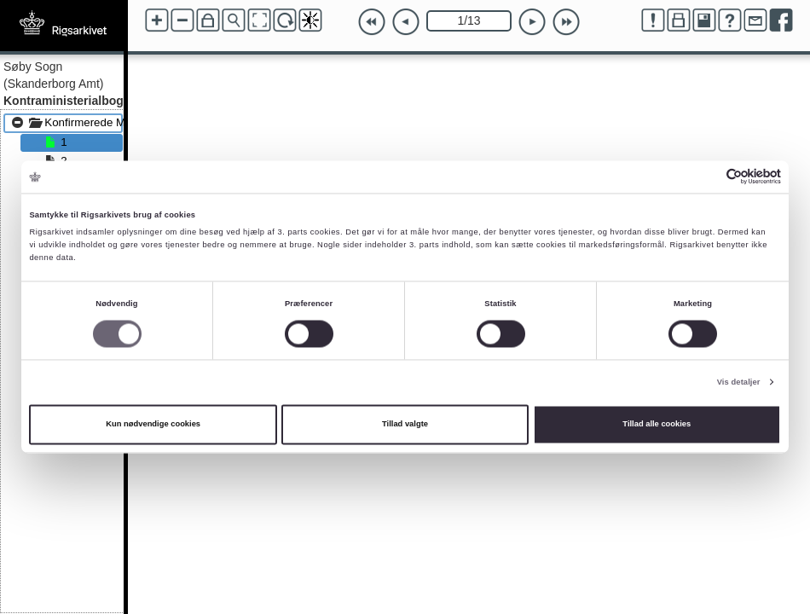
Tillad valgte (405, 424)
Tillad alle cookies (656, 424)
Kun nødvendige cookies (153, 424)
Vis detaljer (739, 382)
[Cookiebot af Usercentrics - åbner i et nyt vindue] (706, 177)
